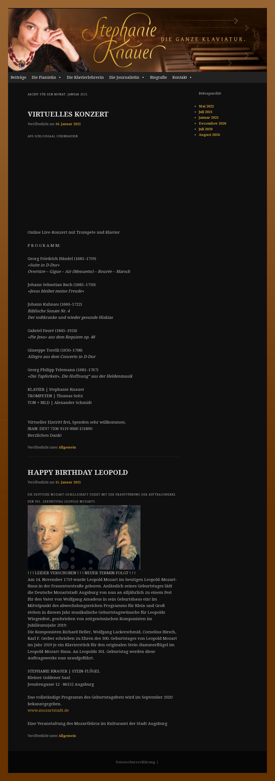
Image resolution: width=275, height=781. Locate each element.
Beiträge (18, 77)
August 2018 (209, 135)
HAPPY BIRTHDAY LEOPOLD (78, 472)
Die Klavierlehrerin (85, 77)
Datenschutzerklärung (135, 762)
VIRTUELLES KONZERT (68, 114)
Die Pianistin (46, 77)
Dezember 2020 (212, 123)
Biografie (158, 77)
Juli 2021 (205, 112)
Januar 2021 (209, 117)
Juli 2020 (205, 129)
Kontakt (182, 77)
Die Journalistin (127, 77)
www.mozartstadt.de (48, 710)
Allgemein (67, 447)
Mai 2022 (206, 106)
